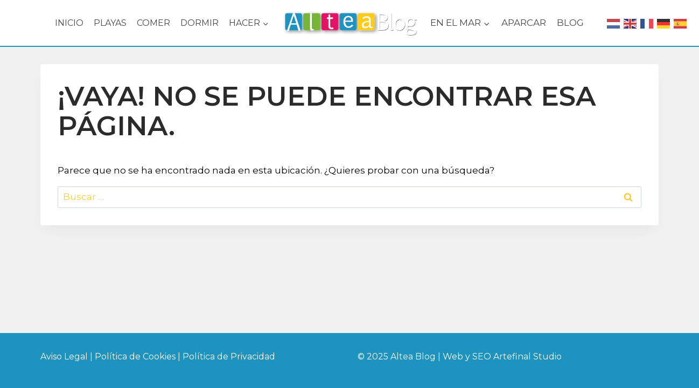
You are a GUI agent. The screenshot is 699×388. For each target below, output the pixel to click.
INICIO (69, 23)
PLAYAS (110, 23)
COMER (153, 23)
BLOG (570, 22)
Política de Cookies (136, 356)
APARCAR (523, 22)
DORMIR (199, 23)
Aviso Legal (64, 356)
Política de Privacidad (229, 356)
